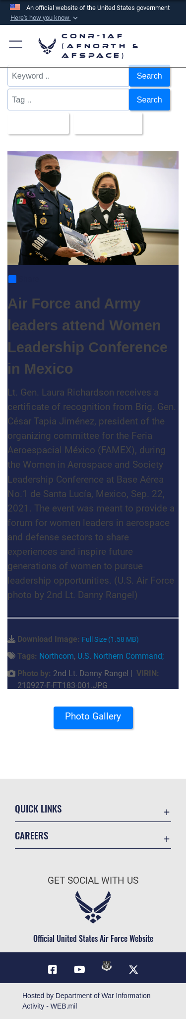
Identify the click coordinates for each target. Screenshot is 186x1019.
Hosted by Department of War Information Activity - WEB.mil (86, 1001)
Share (23, 280)
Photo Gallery (93, 716)
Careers (31, 835)
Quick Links (38, 808)
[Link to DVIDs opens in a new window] (106, 965)
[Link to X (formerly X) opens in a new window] (133, 969)
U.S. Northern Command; (120, 656)
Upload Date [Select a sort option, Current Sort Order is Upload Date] (105, 123)
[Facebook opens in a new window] (52, 969)
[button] (44, 18)
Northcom (56, 656)
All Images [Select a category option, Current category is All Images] (35, 123)
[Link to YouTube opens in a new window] (79, 969)
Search (149, 75)
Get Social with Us (93, 880)
